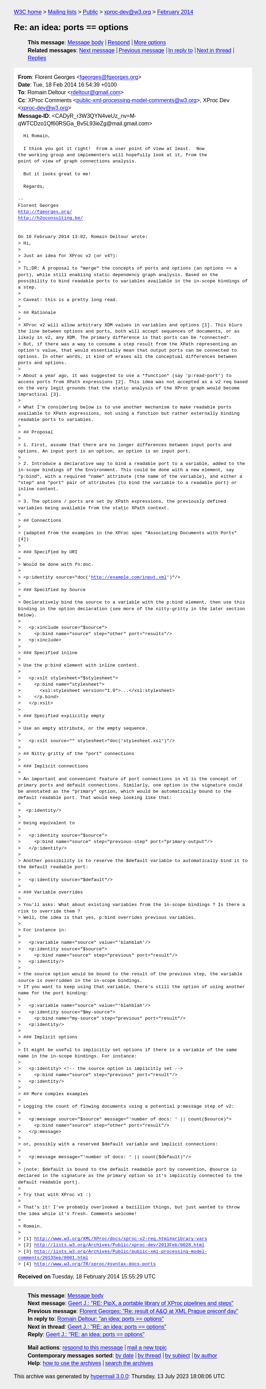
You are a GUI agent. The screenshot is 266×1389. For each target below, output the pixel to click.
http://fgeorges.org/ (45, 212)
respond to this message (92, 1348)
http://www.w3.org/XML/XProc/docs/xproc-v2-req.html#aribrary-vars (120, 1239)
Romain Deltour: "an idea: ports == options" (110, 1319)
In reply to (180, 50)
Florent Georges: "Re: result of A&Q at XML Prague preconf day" (158, 1311)
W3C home (28, 12)
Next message (97, 50)
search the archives (129, 1363)
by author (205, 1356)
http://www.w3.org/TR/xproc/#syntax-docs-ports (95, 1264)
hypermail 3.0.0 (109, 1376)
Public (90, 12)
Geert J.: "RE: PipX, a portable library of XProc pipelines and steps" (150, 1303)
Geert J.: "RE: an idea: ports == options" (117, 1327)
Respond (119, 42)
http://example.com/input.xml (129, 577)
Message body (86, 42)
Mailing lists (62, 12)
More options (150, 42)
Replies (37, 58)
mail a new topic (147, 1348)
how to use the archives (72, 1363)
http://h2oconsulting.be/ (50, 218)
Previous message (142, 50)
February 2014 (175, 12)
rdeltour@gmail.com (95, 92)
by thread (149, 1356)
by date (124, 1356)
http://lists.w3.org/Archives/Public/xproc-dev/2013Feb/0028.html (119, 1245)
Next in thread (214, 50)
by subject (177, 1356)
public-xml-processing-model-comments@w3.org (137, 100)
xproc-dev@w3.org (127, 12)
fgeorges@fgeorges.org (109, 77)
